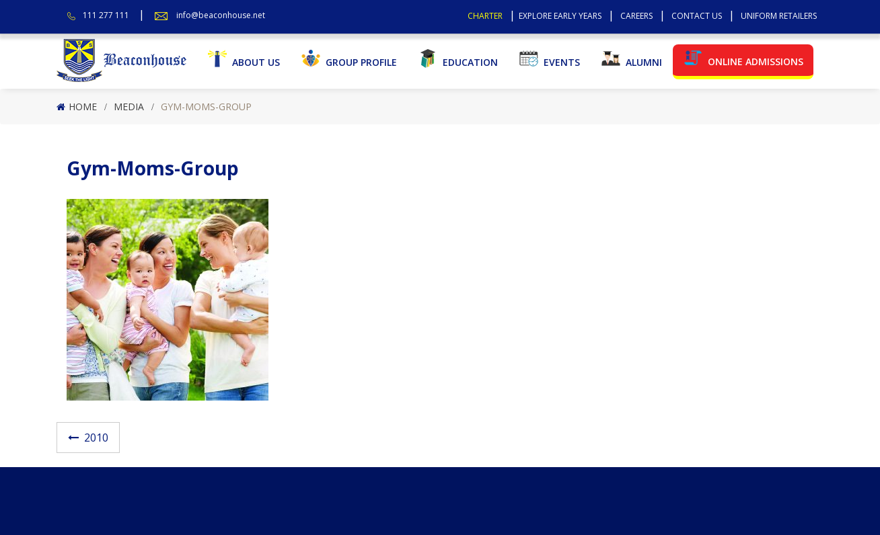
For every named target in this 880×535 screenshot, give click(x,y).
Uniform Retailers (779, 16)
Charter (485, 16)
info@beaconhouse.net (220, 15)
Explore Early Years (560, 16)
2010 (96, 437)
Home (83, 106)
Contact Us (696, 16)
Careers (636, 16)
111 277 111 (106, 15)
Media (129, 106)
